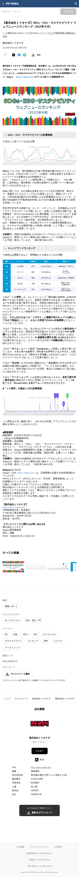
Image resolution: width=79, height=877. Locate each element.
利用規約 (58, 846)
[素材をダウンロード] (33, 54)
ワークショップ (12, 647)
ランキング (33, 641)
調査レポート (11, 606)
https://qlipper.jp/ (24, 77)
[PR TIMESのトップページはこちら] (12, 3)
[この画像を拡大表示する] (13, 566)
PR (6, 634)
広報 (15, 634)
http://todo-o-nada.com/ (41, 767)
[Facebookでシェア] (19, 54)
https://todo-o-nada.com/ (14, 507)
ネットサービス (12, 620)
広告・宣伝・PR (33, 620)
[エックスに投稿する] (13, 54)
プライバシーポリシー (39, 846)
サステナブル (49, 634)
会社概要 (20, 846)
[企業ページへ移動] (39, 724)
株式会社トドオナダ (41, 698)
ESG (36, 634)
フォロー (39, 751)
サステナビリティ (13, 641)
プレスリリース (21, 698)
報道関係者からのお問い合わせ (39, 853)
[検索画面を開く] (76, 4)
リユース (58, 641)
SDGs (25, 634)
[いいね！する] (5, 54)
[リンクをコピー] (38, 54)
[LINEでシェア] (24, 54)
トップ (7, 698)
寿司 (46, 641)
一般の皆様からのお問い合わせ (39, 866)
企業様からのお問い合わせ (39, 859)
